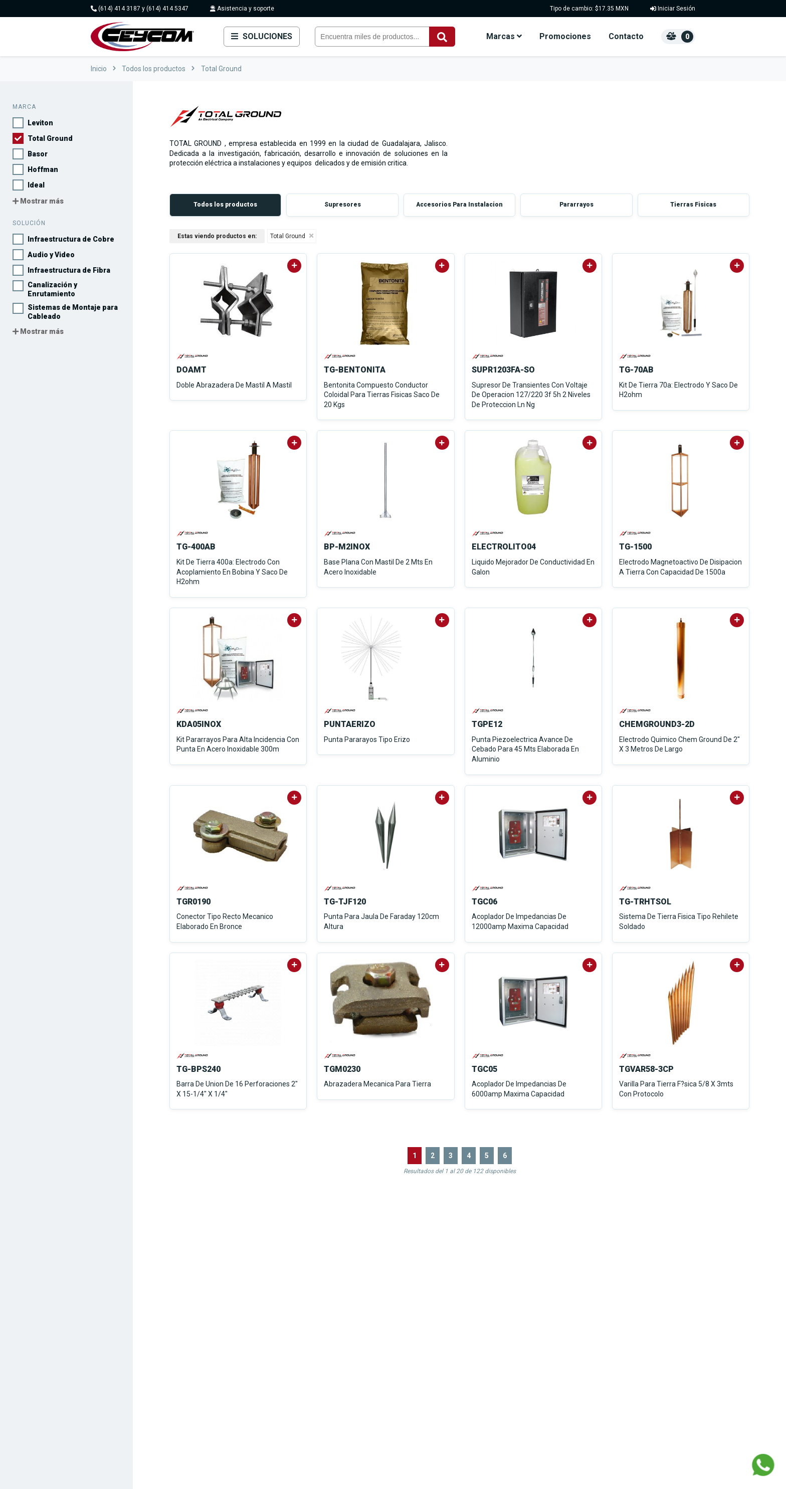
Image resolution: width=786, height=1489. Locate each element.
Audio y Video (461, 1305)
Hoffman (351, 1331)
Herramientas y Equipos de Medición (494, 1383)
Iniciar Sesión (672, 8)
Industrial (454, 1409)
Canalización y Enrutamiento (481, 1331)
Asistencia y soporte (242, 8)
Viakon (348, 1370)
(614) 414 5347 (167, 8)
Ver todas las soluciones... (479, 1422)
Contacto (626, 36)
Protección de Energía (472, 1357)
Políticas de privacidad (625, 1344)
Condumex (353, 1383)
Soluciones (261, 36)
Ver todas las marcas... (371, 1396)
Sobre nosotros (615, 1292)
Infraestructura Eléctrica (475, 1370)
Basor (346, 1318)
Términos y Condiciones (627, 1357)
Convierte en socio (619, 1331)
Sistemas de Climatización (479, 1396)
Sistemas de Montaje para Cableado (493, 1344)
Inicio (99, 69)
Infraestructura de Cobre (476, 1292)
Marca (24, 107)
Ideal (345, 1344)
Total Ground (221, 69)
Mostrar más (38, 201)
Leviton (348, 1292)
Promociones (565, 36)
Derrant (348, 1357)
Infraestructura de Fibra (474, 1318)
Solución (29, 223)
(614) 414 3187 (119, 8)
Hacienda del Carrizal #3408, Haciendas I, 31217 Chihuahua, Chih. (180, 1379)
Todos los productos (153, 69)
